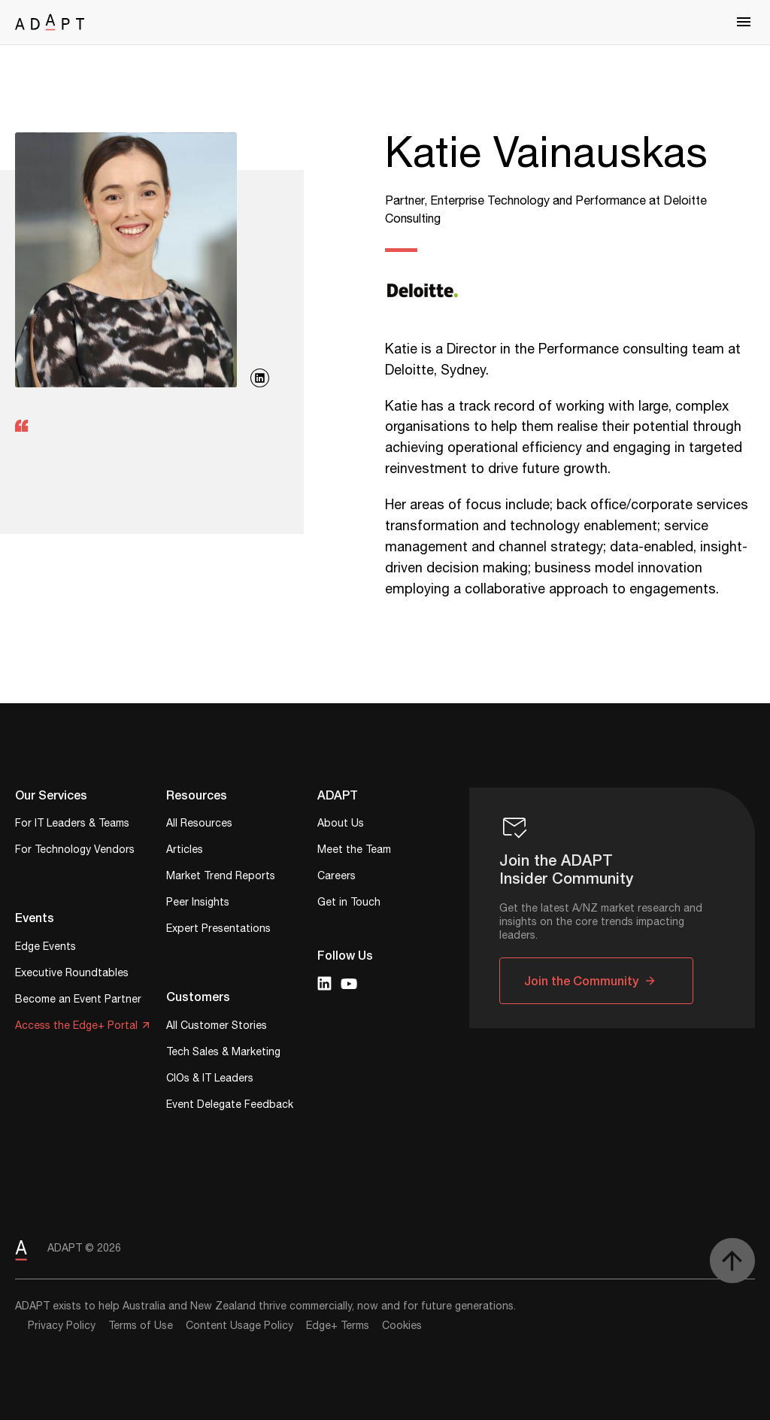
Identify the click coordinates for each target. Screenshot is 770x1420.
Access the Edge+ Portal (76, 1027)
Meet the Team (354, 851)
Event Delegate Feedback (229, 1106)
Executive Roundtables (72, 974)
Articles (184, 851)
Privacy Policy (61, 1326)
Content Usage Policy (239, 1326)
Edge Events (45, 948)
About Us (340, 825)
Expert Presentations (218, 930)
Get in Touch (348, 904)
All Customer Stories (216, 1027)
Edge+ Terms (337, 1326)
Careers (336, 877)
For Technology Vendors (75, 851)
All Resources (199, 825)
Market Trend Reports (220, 877)
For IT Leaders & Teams (72, 825)
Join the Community (581, 980)
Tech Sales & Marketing (223, 1053)
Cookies (402, 1326)
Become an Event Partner (78, 1001)
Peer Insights (197, 904)
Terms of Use (140, 1326)
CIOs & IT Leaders (209, 1080)
